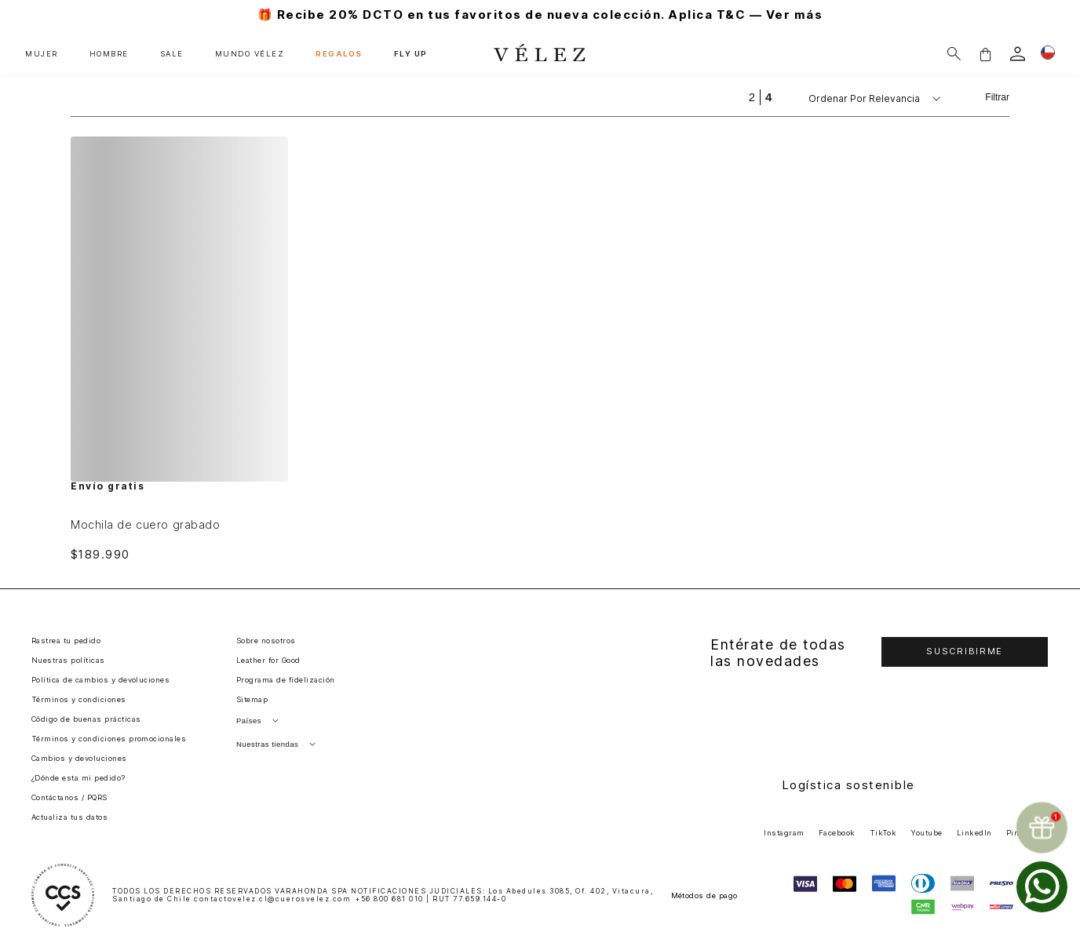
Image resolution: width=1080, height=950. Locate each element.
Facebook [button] (837, 832)
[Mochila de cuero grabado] (179, 348)
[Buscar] (954, 53)
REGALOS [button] (339, 53)
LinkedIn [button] (974, 832)
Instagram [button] (784, 832)
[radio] (752, 96)
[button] (985, 53)
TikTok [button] (883, 832)
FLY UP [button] (411, 53)
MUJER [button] (41, 53)
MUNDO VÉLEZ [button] (250, 53)
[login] (1017, 53)
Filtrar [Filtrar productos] (997, 97)
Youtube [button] (926, 832)
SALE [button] (172, 53)
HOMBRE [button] (109, 53)
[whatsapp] (1041, 886)
